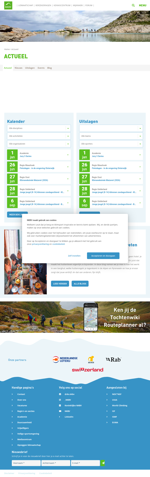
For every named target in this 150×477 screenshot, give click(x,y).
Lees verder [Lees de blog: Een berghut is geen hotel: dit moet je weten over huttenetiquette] (60, 283)
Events (44, 67)
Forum (88, 5)
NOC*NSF (116, 394)
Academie (22, 416)
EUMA (115, 422)
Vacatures (22, 405)
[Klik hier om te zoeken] (134, 5)
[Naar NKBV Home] (8, 5)
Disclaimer (9, 473)
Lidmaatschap (25, 5)
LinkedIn (69, 416)
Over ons (21, 399)
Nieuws (20, 67)
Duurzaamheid (24, 422)
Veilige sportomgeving (28, 433)
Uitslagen (32, 67)
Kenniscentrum (62, 5)
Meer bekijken (18, 214)
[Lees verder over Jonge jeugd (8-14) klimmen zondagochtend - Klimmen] (66, 190)
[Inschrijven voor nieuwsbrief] (103, 463)
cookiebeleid (58, 244)
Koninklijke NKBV (73, 405)
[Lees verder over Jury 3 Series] (66, 154)
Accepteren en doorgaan (103, 255)
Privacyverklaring (27, 473)
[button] (143, 5)
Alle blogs (81, 283)
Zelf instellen (74, 255)
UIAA (114, 399)
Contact (21, 394)
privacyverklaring (40, 244)
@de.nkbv (69, 394)
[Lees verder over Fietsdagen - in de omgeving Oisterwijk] (66, 166)
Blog (53, 67)
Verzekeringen (43, 5)
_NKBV (68, 399)
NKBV (67, 411)
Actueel (8, 67)
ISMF (114, 416)
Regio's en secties (25, 411)
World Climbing (119, 405)
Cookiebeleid (45, 473)
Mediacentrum (24, 439)
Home (7, 49)
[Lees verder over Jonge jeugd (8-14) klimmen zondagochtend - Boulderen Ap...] (66, 202)
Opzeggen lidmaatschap (29, 445)
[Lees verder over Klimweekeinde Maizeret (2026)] (66, 178)
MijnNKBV (78, 5)
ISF (113, 411)
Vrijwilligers (23, 428)
